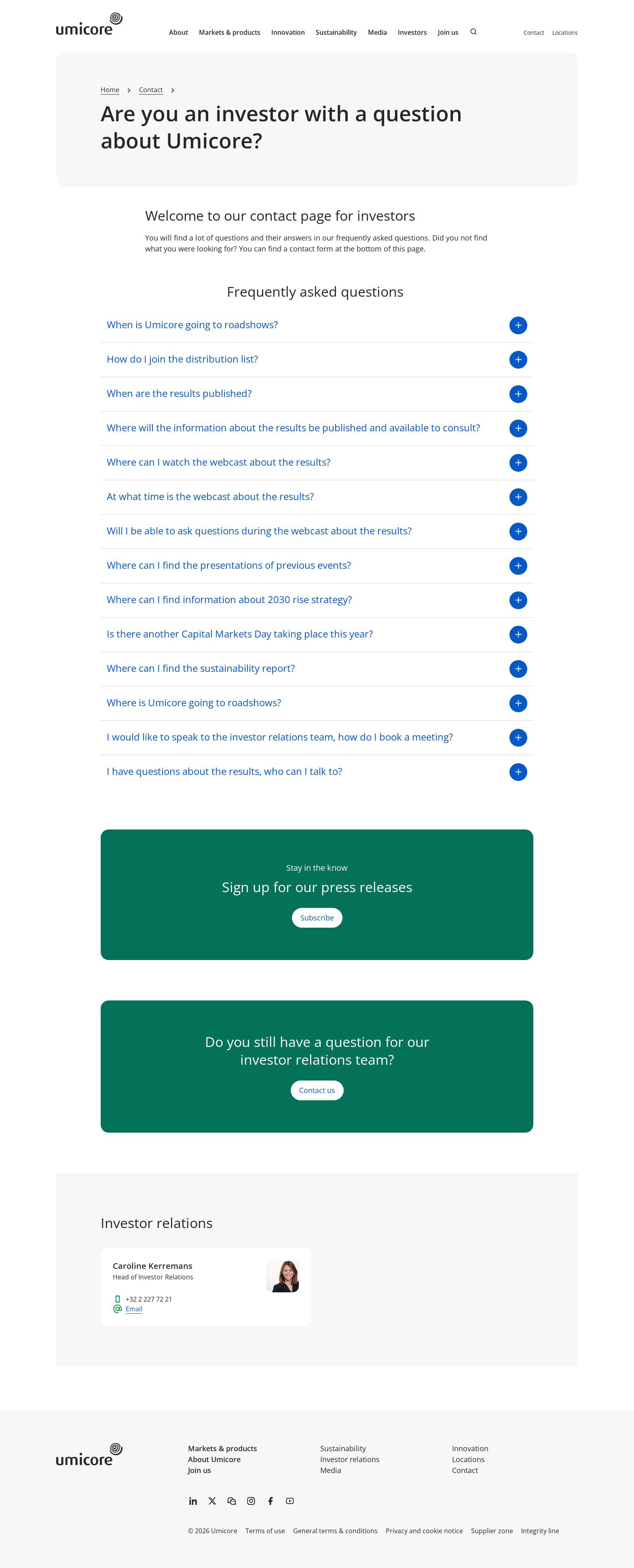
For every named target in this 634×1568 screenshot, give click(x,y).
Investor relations (350, 1459)
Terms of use (265, 1530)
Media (330, 1470)
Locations (565, 32)
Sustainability (343, 1448)
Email (134, 1308)
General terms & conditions (335, 1530)
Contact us (317, 1090)
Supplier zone (492, 1530)
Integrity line (540, 1530)
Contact (534, 32)
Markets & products (222, 1448)
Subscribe (317, 917)
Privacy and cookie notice (424, 1530)
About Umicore (214, 1459)
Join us (199, 1470)
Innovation (288, 32)
